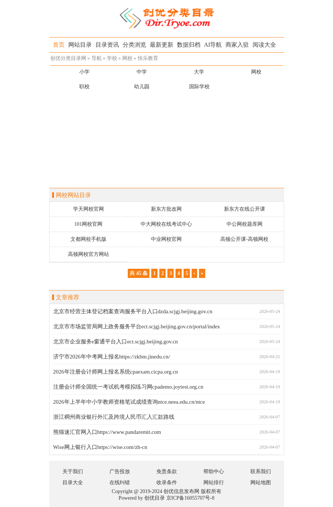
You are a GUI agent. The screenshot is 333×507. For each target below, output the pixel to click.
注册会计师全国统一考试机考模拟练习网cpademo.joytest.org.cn (128, 387)
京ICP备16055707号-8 (190, 498)
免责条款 (166, 471)
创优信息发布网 (181, 491)
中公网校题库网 (245, 224)
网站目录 (80, 45)
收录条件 (166, 482)
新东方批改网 (166, 209)
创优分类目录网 (68, 58)
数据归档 (188, 45)
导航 (96, 58)
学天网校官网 (88, 209)
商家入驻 (237, 45)
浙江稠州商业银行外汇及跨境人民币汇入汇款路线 (113, 417)
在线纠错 (119, 482)
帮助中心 (213, 471)
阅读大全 (264, 45)
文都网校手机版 (88, 239)
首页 (59, 45)
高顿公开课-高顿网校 (244, 239)
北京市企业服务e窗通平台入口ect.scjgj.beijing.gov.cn (115, 341)
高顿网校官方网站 (88, 254)
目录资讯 (107, 45)
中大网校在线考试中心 (166, 224)
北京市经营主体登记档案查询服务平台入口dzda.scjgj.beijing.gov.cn (133, 311)
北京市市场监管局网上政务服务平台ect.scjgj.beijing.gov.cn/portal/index (136, 326)
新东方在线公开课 (244, 209)
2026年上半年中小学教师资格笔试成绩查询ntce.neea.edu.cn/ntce (129, 402)
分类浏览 (134, 45)
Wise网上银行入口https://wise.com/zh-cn (100, 447)
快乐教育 (148, 58)
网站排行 (213, 482)
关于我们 (72, 471)
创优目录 (154, 498)
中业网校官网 (166, 239)
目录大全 (72, 482)
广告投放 (119, 471)
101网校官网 (88, 224)
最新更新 (161, 45)
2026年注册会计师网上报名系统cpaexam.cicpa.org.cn (115, 372)
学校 (112, 58)
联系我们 (260, 471)
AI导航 (213, 45)
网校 (127, 58)
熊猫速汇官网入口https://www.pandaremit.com (107, 432)
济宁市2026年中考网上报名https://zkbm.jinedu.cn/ (111, 357)
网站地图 (260, 482)
